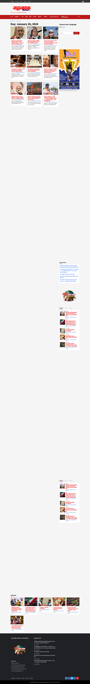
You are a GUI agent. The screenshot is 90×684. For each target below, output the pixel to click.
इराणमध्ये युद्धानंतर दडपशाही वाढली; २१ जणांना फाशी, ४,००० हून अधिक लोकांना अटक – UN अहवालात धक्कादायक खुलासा (69, 271)
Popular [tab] (65, 308)
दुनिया (30, 16)
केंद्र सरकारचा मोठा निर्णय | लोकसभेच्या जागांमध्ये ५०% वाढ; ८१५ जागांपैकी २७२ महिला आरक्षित (68, 280)
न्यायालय (45, 37)
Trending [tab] (70, 308)
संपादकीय (17, 16)
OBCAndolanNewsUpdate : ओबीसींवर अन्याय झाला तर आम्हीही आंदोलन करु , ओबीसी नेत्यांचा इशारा (17, 97)
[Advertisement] (69, 42)
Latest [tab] (61, 308)
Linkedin (25, 1)
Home (12, 16)
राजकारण (34, 16)
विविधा (46, 16)
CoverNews (52, 682)
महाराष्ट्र (26, 16)
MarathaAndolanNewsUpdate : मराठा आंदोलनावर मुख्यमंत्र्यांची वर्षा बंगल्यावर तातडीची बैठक (34, 70)
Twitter (21, 1)
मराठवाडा (67, 311)
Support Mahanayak (55, 16)
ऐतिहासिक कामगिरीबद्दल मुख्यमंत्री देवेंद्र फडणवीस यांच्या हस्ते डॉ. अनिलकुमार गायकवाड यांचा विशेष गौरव (69, 266)
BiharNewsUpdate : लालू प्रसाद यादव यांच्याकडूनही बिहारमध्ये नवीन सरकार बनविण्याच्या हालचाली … (33, 41)
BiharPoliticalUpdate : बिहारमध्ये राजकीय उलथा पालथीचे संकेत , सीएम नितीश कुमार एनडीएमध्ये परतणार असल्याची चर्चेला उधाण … (50, 70)
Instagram (12, 1)
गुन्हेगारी (40, 16)
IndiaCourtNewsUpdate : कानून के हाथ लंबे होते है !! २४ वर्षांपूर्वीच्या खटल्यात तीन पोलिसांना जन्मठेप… (18, 70)
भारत (22, 16)
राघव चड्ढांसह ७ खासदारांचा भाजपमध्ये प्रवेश (67, 274)
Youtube (29, 1)
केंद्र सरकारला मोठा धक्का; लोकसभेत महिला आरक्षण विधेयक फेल (69, 277)
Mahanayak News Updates (20, 45)
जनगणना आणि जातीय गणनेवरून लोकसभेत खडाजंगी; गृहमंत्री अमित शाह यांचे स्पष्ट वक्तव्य (17, 627)
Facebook (17, 1)
